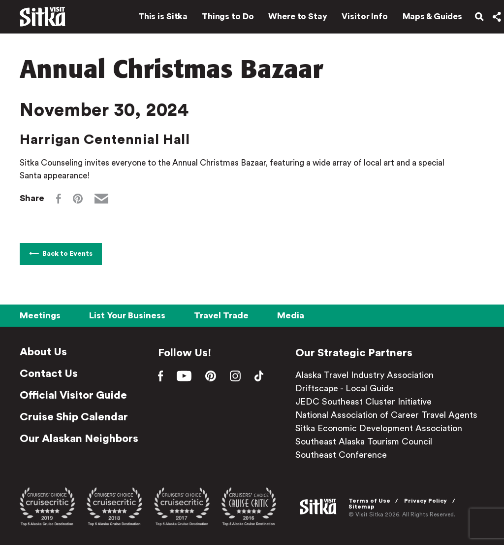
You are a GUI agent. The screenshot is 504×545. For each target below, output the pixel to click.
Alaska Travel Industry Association (368, 375)
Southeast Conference (345, 454)
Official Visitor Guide (73, 395)
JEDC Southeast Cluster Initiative (367, 401)
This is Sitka (157, 18)
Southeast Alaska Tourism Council (367, 441)
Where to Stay (291, 18)
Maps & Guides (427, 18)
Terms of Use (371, 500)
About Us (43, 351)
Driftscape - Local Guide (348, 388)
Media (290, 315)
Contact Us (49, 373)
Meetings (40, 315)
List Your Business (127, 315)
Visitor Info (359, 18)
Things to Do (222, 18)
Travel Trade (221, 315)
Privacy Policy (427, 500)
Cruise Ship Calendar (74, 416)
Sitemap (363, 506)
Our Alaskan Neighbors (79, 438)
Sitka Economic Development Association (382, 428)
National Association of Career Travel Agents (390, 414)
